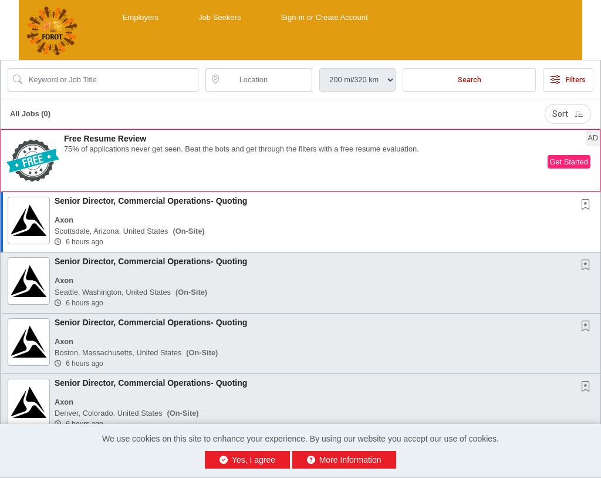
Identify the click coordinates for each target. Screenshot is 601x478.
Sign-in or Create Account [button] (324, 17)
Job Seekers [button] (219, 17)
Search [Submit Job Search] (469, 80)
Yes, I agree (247, 459)
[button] (300, 160)
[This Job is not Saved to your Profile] (588, 205)
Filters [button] (568, 80)
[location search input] (267, 80)
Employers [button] (140, 17)
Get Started (569, 161)
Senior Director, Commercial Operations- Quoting (151, 201)
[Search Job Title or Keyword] (111, 80)
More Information (344, 459)
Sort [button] (567, 114)
